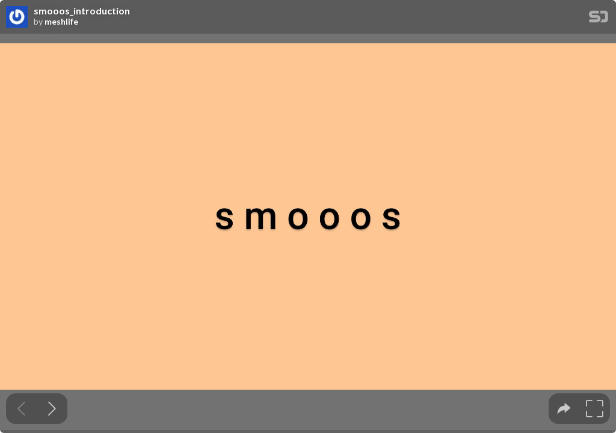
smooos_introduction (82, 11)
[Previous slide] (21, 408)
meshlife (61, 21)
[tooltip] (564, 408)
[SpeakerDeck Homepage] (598, 19)
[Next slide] (52, 408)
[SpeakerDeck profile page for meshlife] (17, 17)
